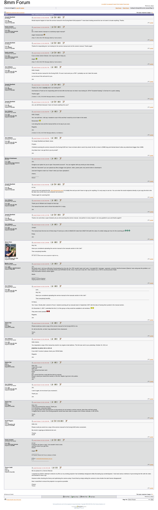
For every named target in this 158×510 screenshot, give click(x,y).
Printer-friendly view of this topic (12, 499)
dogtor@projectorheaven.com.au (44, 458)
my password (110, 4)
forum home (126, 4)
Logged (151, 22)
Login (17, 8)
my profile (103, 4)
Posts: (7, 20)
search (114, 4)
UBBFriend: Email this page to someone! (15, 12)
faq (118, 4)
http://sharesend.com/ (57, 190)
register (121, 4)
